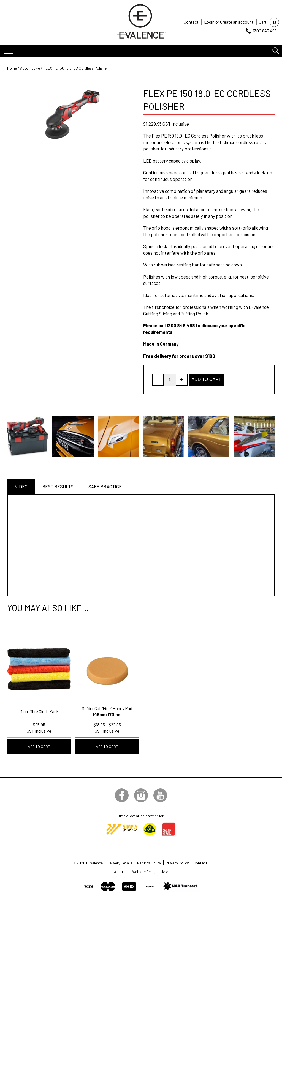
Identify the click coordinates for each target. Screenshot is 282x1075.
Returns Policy (149, 862)
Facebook (121, 795)
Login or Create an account (228, 21)
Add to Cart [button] (39, 746)
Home (12, 68)
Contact (191, 21)
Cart (263, 21)
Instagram (141, 795)
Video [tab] (21, 486)
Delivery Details (119, 862)
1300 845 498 (265, 30)
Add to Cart (206, 379)
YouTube (160, 795)
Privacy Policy (177, 862)
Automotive (30, 68)
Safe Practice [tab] (105, 486)
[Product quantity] (170, 380)
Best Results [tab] (58, 486)
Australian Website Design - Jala (141, 871)
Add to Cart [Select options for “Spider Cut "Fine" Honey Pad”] (107, 746)
